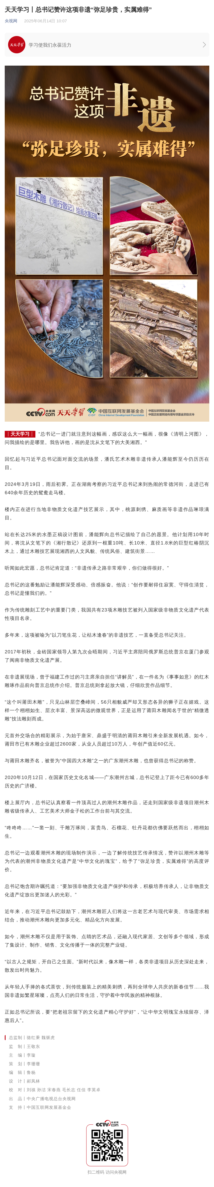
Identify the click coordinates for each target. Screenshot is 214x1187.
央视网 (11, 20)
